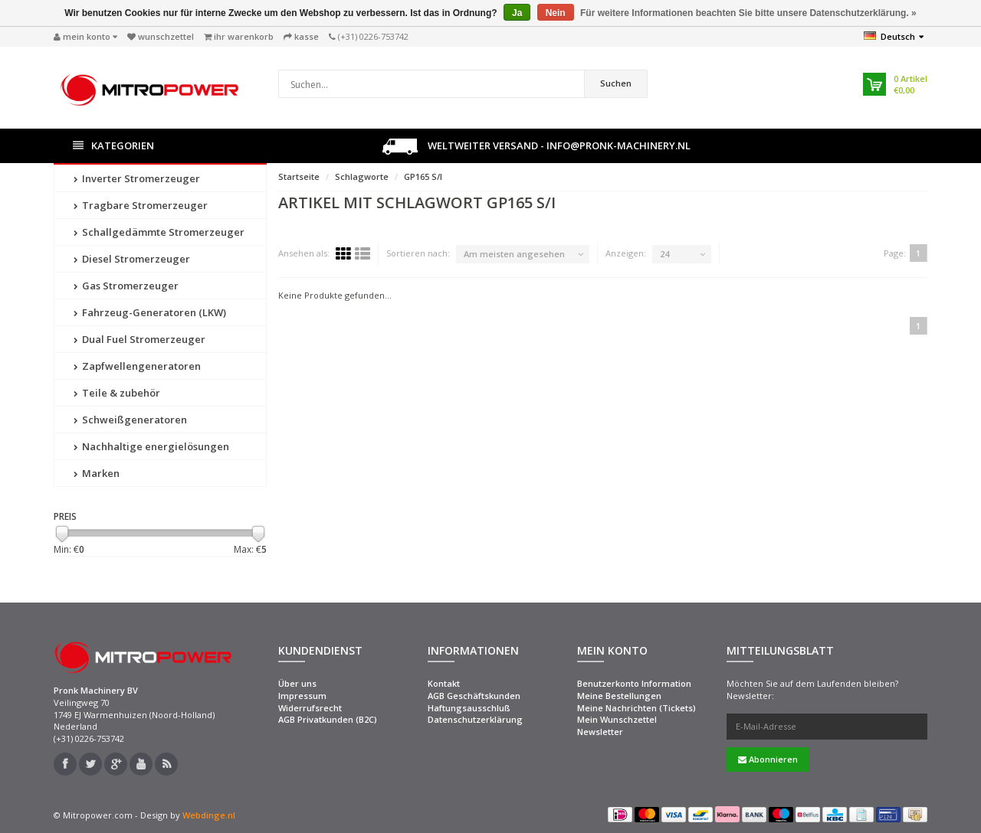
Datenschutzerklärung (475, 719)
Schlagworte (362, 176)
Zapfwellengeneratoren (137, 366)
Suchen (616, 83)
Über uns (297, 683)
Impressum (302, 695)
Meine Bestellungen (619, 695)
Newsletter (600, 731)
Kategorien (113, 146)
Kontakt (444, 683)
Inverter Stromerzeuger (137, 178)
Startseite (299, 176)
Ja (517, 13)
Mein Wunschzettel (617, 719)
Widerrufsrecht (310, 708)
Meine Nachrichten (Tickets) (636, 708)
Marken (97, 473)
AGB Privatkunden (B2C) (327, 719)
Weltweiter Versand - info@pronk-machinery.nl (536, 146)
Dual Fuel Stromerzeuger (139, 339)
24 (664, 254)
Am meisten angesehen (514, 254)
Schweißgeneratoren (130, 419)
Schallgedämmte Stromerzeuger (159, 232)
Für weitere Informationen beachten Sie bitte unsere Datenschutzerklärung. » (748, 13)
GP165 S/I (423, 176)
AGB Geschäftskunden (474, 695)
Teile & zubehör (117, 393)
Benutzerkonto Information (634, 683)
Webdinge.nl (208, 815)
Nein (556, 13)
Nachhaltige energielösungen (151, 446)
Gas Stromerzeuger (126, 285)
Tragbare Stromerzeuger (141, 205)
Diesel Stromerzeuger (132, 259)
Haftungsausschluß (469, 708)
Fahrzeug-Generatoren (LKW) (150, 312)
